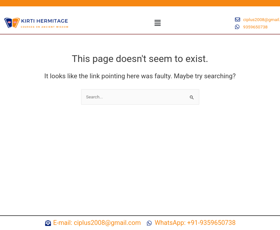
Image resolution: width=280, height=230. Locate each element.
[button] (157, 23)
